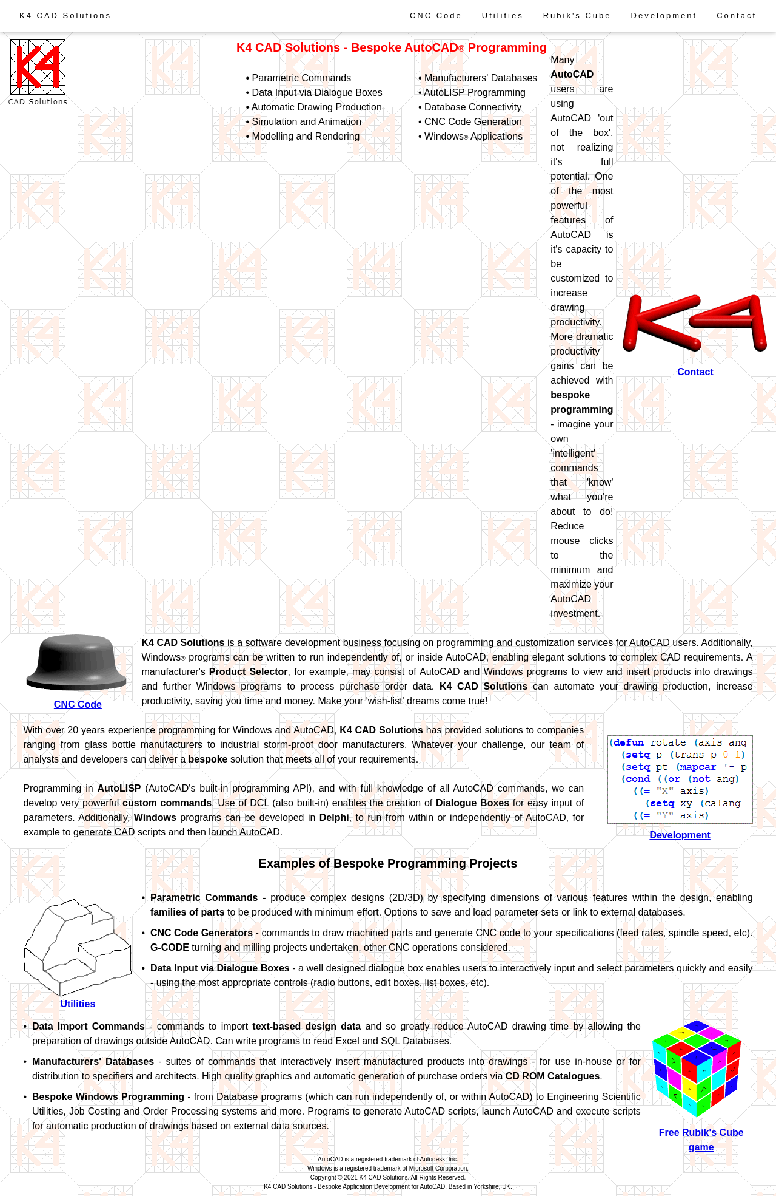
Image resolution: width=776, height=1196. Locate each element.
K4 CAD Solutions (65, 15)
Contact (737, 15)
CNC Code (436, 15)
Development (664, 15)
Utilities (503, 15)
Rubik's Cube (577, 15)
